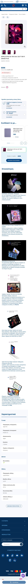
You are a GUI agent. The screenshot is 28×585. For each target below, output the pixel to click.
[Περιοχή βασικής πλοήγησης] (14, 5)
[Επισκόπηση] (14, 288)
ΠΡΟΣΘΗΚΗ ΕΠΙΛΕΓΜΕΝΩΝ (14, 160)
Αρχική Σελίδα (4, 14)
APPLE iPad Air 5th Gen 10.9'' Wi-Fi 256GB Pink (13, 57)
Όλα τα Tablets (22, 14)
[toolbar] (14, 52)
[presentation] (21, 143)
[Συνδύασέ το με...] (14, 143)
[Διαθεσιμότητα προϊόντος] (14, 73)
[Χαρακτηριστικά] (14, 463)
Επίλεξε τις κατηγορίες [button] (7, 540)
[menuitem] (2, 5)
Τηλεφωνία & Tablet (13, 14)
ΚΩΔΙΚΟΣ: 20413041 (5, 61)
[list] (14, 80)
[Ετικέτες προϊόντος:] (7, 22)
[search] (14, 9)
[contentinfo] (14, 570)
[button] (22, 9)
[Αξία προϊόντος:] (14, 69)
